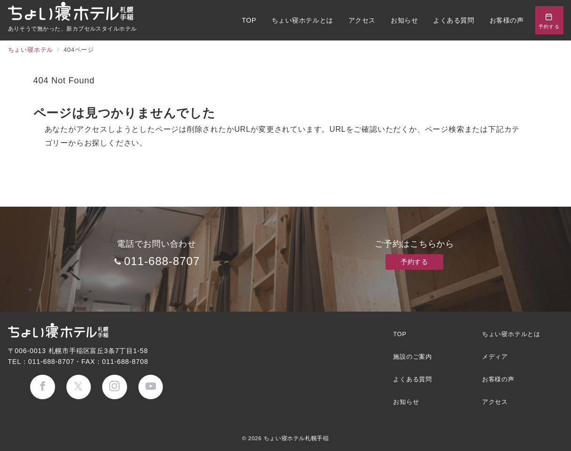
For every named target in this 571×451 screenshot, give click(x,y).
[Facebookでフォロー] (42, 387)
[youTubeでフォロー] (150, 387)
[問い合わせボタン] (549, 20)
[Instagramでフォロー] (114, 387)
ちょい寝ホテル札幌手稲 (296, 438)
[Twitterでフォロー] (78, 387)
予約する (414, 262)
